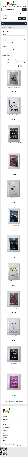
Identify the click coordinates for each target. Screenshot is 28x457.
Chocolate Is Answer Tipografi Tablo (14, 142)
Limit (8, 59)
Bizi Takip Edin (6, 427)
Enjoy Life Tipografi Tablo (14, 225)
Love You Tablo (14, 335)
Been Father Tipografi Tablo (14, 87)
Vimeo (5, 440)
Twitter (5, 432)
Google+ (5, 437)
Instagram (5, 433)
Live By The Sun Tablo (14, 280)
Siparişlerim (4, 6)
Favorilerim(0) (13, 15)
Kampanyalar (12, 6)
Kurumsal (5, 416)
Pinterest (5, 435)
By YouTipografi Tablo (14, 114)
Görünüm (4, 66)
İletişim (24, 6)
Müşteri (4, 422)
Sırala (8, 62)
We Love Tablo (14, 391)
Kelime (4, 34)
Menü (14, 23)
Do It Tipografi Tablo (14, 197)
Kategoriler (5, 419)
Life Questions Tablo (14, 252)
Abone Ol (19, 6)
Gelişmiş (5, 46)
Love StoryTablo (13, 308)
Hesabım (5, 18)
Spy (13, 444)
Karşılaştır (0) (5, 15)
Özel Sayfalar (6, 424)
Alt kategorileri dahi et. (9, 43)
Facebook (5, 430)
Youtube (5, 439)
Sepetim (22, 18)
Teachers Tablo (14, 363)
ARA (24, 10)
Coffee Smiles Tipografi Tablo (14, 170)
